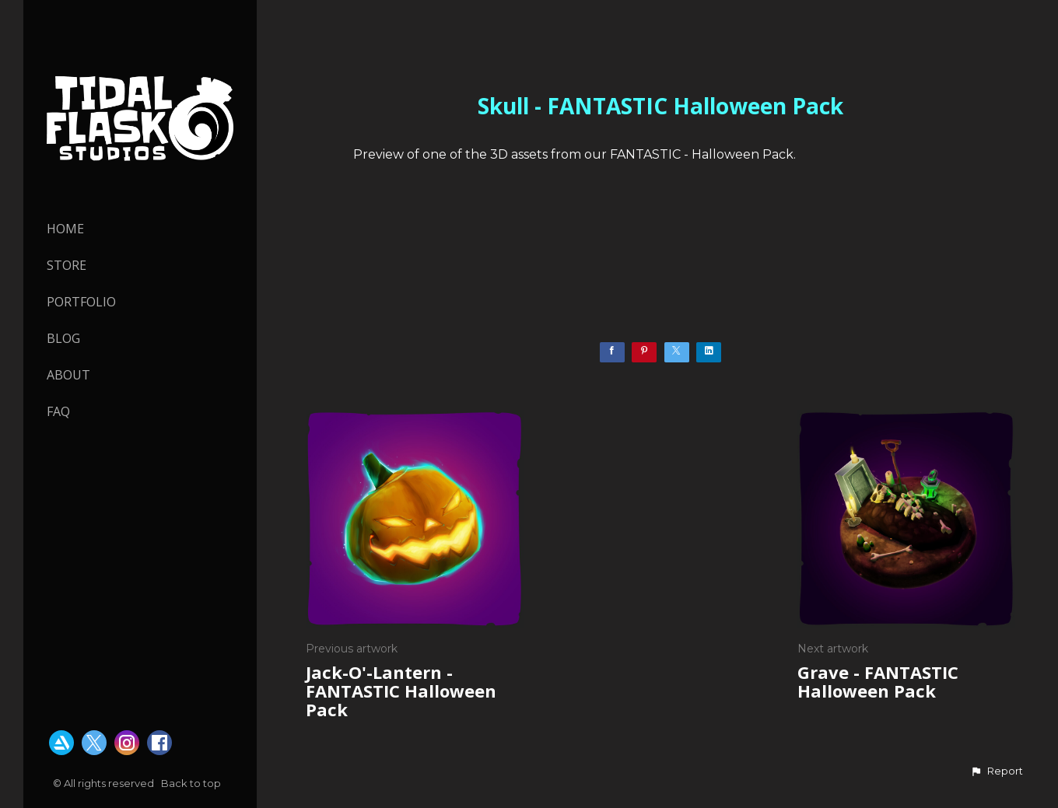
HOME (65, 228)
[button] (996, 771)
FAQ (58, 411)
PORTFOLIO (81, 301)
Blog (63, 338)
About (68, 374)
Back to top (192, 783)
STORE (66, 265)
